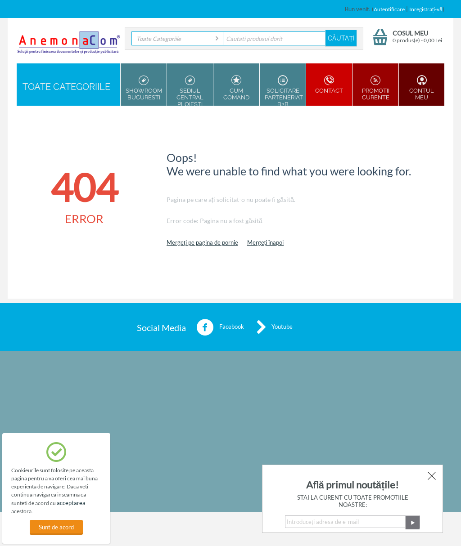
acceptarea (71, 502)
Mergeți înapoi (265, 242)
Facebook (220, 327)
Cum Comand (236, 88)
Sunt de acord (56, 527)
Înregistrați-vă (426, 9)
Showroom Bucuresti (144, 88)
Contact (329, 84)
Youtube (275, 327)
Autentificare (389, 9)
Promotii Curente (375, 88)
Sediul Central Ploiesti (190, 90)
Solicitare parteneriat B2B (284, 90)
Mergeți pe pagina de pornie (202, 242)
